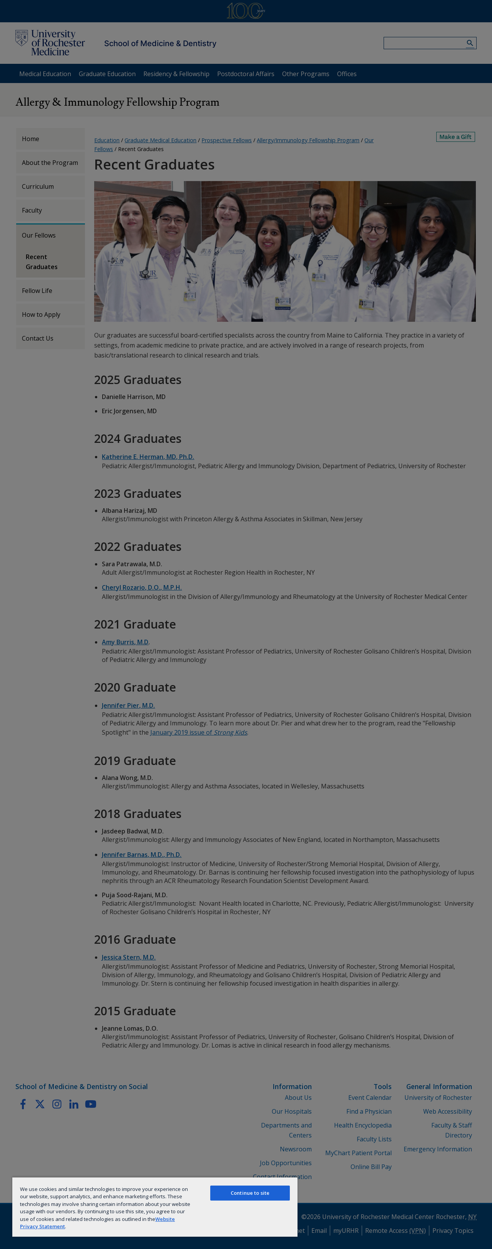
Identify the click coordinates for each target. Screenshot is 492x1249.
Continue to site (250, 1192)
